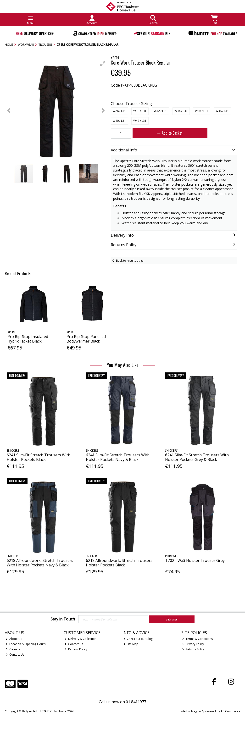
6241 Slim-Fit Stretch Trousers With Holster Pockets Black (38, 457)
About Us (14, 639)
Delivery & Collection (80, 639)
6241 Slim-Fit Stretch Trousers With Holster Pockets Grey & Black (197, 457)
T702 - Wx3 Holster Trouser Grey (195, 560)
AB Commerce (230, 711)
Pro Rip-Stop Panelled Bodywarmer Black (86, 339)
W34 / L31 (181, 111)
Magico (196, 711)
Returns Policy (76, 649)
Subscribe (172, 619)
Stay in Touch (62, 619)
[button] (103, 63)
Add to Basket (170, 133)
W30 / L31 (139, 111)
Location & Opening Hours (25, 644)
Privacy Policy (193, 644)
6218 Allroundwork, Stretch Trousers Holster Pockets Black (119, 563)
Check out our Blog (138, 639)
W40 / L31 (119, 121)
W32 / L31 (160, 111)
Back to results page (130, 261)
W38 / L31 (222, 111)
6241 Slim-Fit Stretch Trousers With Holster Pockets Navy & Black (118, 457)
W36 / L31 (201, 111)
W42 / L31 (139, 121)
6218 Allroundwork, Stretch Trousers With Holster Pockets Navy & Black (40, 563)
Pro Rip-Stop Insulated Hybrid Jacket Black (27, 339)
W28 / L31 (119, 111)
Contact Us (15, 655)
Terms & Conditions (197, 639)
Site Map (131, 644)
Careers (13, 649)
